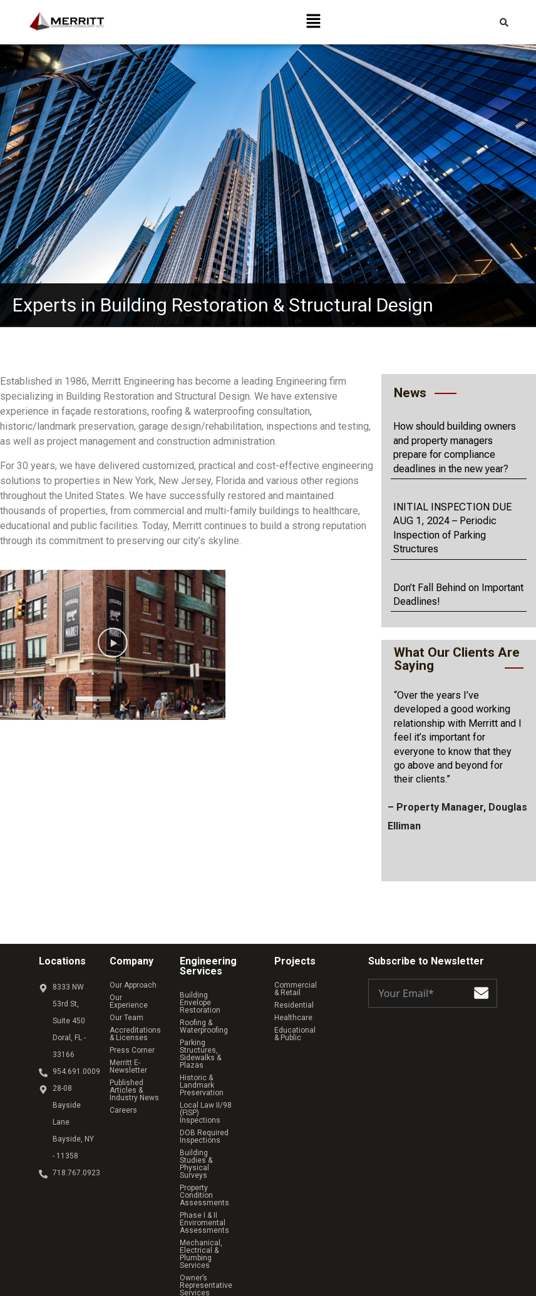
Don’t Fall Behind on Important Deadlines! (458, 594)
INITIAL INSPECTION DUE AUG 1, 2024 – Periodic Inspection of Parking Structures (452, 528)
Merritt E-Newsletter (128, 1059)
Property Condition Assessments (211, 1139)
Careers (123, 1102)
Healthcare (293, 1010)
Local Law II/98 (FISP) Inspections (216, 1079)
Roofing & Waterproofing (204, 1019)
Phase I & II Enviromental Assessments (204, 1163)
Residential (294, 997)
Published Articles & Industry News (134, 1083)
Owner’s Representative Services (206, 1210)
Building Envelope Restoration (210, 999)
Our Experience (136, 997)
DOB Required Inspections (204, 1099)
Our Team (126, 1010)
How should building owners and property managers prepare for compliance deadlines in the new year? (454, 447)
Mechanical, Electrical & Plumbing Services (218, 1186)
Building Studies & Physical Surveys (211, 1119)
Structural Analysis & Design (216, 1234)
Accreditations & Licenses (138, 1026)
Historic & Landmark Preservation (214, 1059)
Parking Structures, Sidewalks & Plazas (213, 1039)
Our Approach (133, 985)
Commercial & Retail (309, 985)
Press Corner (132, 1042)
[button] (313, 22)
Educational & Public (309, 1022)
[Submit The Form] (481, 995)
